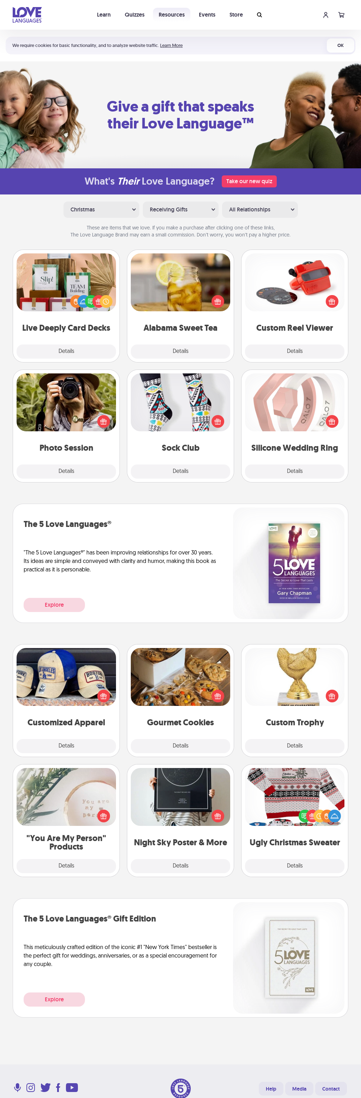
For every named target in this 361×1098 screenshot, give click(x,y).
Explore (54, 604)
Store (236, 14)
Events (207, 14)
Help (271, 1089)
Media (299, 1089)
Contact (331, 1089)
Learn (104, 14)
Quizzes (135, 14)
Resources (172, 14)
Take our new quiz (249, 181)
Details (66, 351)
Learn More (171, 45)
